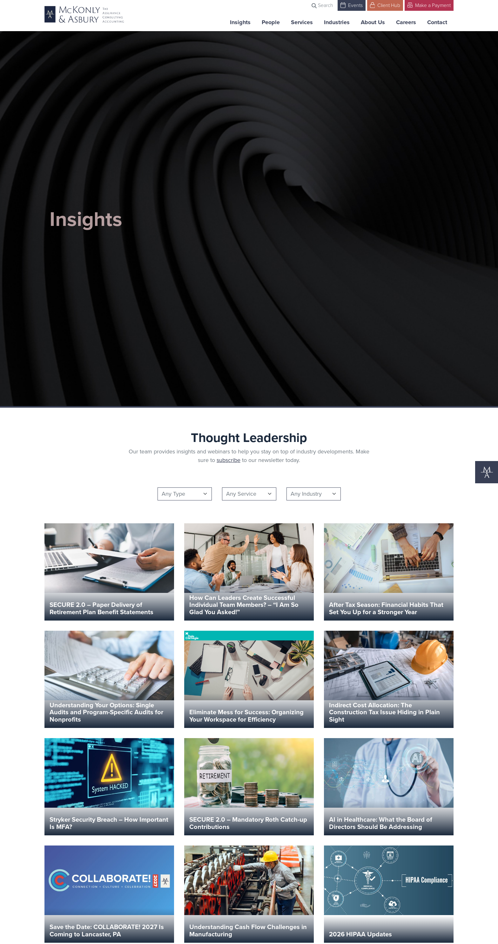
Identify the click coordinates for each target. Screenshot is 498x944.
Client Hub (385, 5)
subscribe (228, 460)
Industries (337, 22)
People (271, 22)
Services (302, 22)
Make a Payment (429, 5)
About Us (373, 22)
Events (351, 5)
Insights (240, 22)
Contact (437, 22)
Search (322, 5)
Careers (406, 22)
